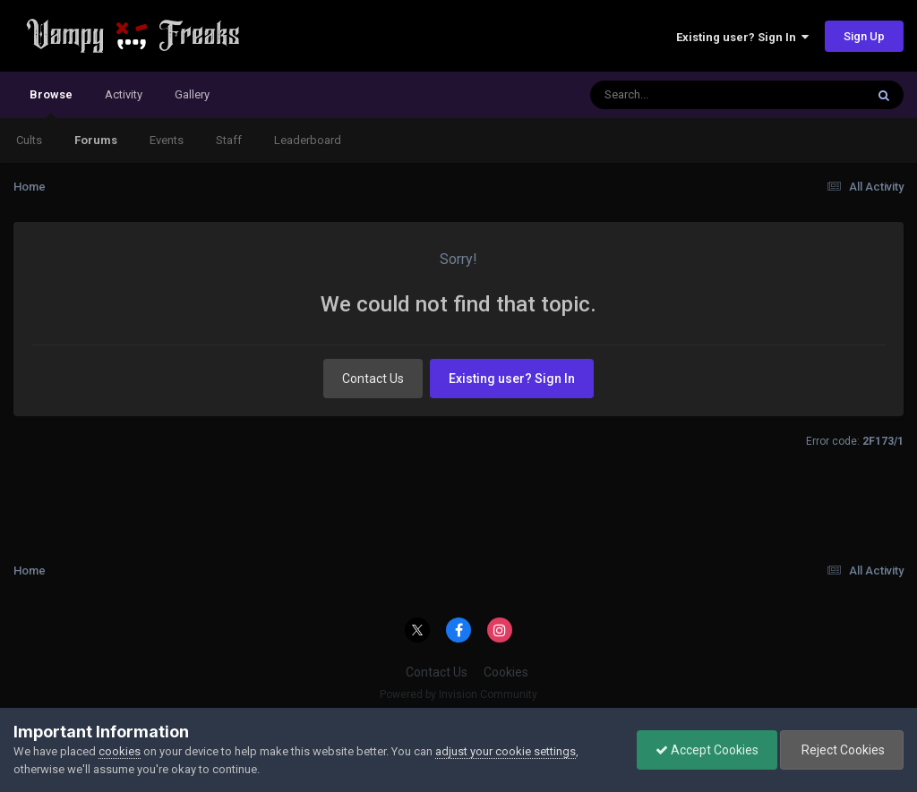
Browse (51, 103)
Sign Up (864, 36)
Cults (29, 140)
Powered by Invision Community (458, 694)
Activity (123, 94)
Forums (95, 140)
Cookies (506, 672)
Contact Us (373, 378)
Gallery (192, 94)
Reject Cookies (842, 750)
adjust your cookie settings (505, 751)
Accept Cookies (707, 750)
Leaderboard (307, 140)
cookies (120, 751)
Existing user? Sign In (742, 37)
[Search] (681, 95)
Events (167, 140)
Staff (229, 140)
